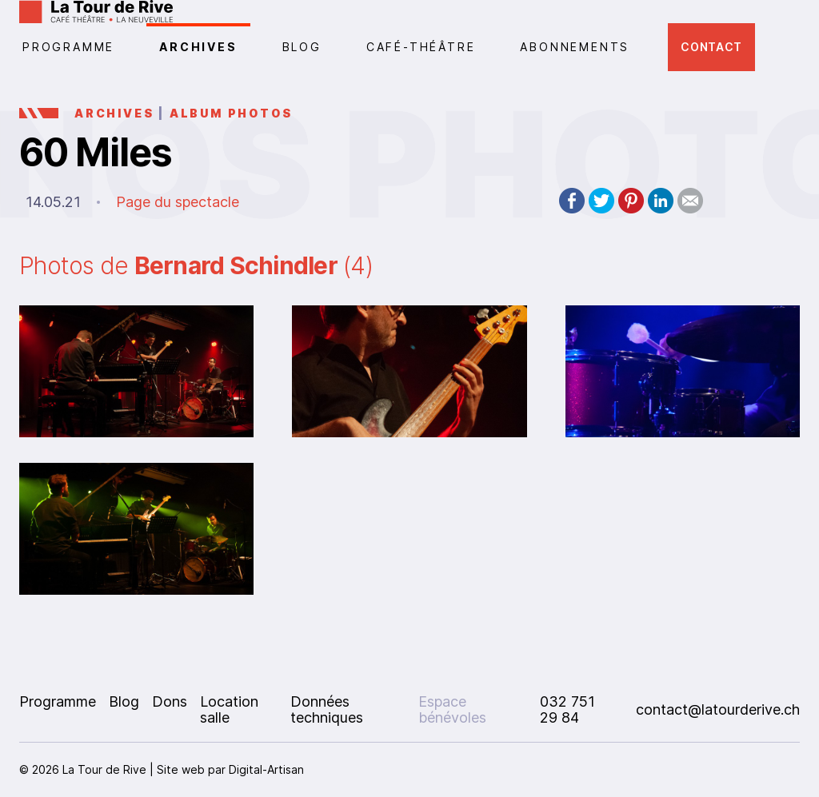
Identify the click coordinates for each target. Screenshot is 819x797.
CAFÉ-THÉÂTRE (421, 47)
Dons (169, 701)
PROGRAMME (68, 47)
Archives (198, 47)
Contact (711, 47)
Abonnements (574, 47)
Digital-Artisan (266, 769)
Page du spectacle (177, 201)
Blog (302, 47)
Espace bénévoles (452, 709)
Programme (57, 701)
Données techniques (326, 709)
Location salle (229, 709)
